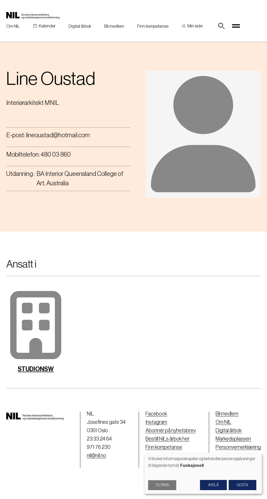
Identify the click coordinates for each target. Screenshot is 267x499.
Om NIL (13, 26)
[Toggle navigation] (236, 26)
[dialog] (203, 473)
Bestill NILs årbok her (167, 439)
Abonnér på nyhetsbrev (170, 430)
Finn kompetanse (152, 26)
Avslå (213, 485)
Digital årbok (80, 26)
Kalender (47, 26)
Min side (195, 26)
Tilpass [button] (162, 485)
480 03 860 (56, 154)
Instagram (156, 422)
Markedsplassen (233, 439)
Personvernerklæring (238, 447)
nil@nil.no (96, 455)
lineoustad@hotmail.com (58, 135)
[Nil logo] (32, 15)
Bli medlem (114, 26)
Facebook (156, 414)
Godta (242, 485)
